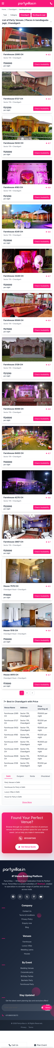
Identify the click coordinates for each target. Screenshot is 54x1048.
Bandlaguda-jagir (39, 15)
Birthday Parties (27, 976)
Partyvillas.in (22, 1023)
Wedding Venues (27, 968)
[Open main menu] (3, 3)
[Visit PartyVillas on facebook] (12, 897)
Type (5, 15)
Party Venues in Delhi (12, 782)
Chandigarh (12, 9)
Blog (27, 927)
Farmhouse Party (27, 985)
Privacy (23, 1028)
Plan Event (40, 1045)
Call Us (13, 1045)
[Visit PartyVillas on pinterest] (34, 897)
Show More (27, 802)
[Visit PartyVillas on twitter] (27, 897)
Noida (32, 776)
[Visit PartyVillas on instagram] (20, 897)
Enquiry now (27, 924)
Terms (31, 1028)
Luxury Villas (27, 946)
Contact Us (27, 911)
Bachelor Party (27, 981)
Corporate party (27, 973)
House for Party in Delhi (13, 797)
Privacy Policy (27, 919)
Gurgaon (20, 776)
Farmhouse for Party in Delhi (14, 787)
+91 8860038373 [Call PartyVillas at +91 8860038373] (11, 1016)
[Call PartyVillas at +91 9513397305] (51, 3)
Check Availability (42, 64)
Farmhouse (27, 942)
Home (4, 9)
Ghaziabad (45, 776)
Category (13, 15)
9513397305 (30, 838)
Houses (27, 954)
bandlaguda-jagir (25, 9)
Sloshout (41, 884)
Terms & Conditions (27, 915)
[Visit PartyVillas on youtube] (41, 897)
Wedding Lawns (27, 950)
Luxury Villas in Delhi (12, 792)
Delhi (8, 776)
